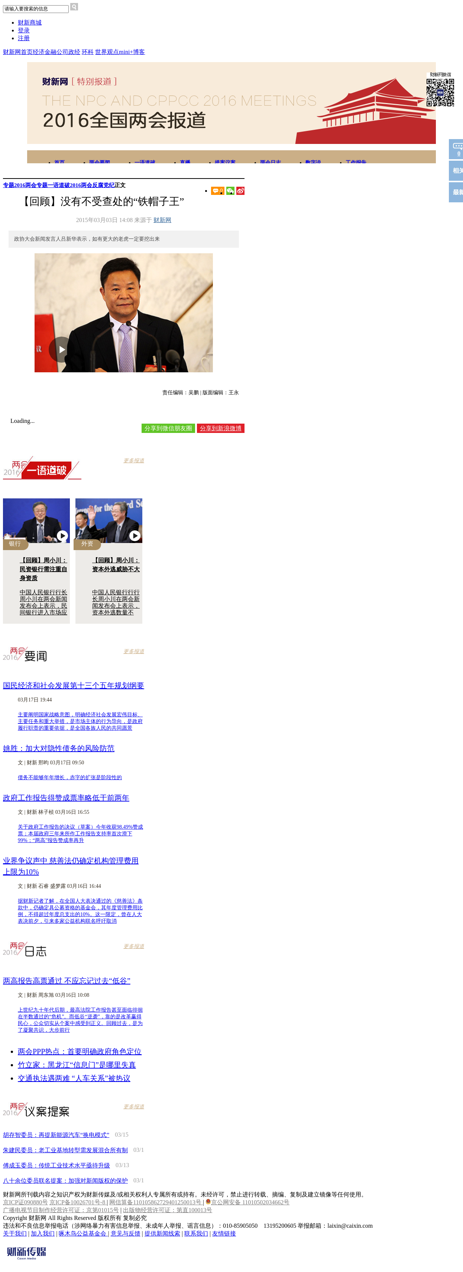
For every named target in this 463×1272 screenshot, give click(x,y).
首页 (59, 163)
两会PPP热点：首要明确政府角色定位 (80, 1051)
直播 (185, 163)
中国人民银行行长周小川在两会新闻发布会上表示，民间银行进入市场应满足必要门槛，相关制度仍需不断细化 (43, 612)
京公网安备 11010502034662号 (247, 1202)
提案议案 (225, 163)
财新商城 (30, 22)
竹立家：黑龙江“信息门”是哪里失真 (77, 1065)
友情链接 (224, 1233)
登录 (24, 30)
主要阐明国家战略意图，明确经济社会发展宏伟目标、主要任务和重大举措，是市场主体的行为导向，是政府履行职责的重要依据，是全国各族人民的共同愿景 (80, 721)
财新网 (162, 220)
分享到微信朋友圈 (168, 428)
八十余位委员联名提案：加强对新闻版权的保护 (65, 1181)
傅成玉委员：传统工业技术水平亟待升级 (56, 1165)
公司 (62, 52)
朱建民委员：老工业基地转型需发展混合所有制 (65, 1150)
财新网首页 (18, 52)
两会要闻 (99, 163)
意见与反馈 (125, 1233)
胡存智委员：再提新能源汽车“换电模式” (56, 1135)
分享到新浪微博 (221, 428)
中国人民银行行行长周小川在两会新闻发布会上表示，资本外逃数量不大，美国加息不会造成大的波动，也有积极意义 (116, 612)
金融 (50, 52)
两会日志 (270, 163)
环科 (88, 52)
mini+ (126, 52)
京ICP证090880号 (25, 1202)
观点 (113, 52)
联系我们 (196, 1233)
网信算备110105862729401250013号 (156, 1202)
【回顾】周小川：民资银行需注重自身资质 (43, 569)
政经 (74, 52)
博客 (139, 52)
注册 (24, 38)
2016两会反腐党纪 (92, 185)
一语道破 (145, 163)
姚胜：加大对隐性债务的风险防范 (58, 748)
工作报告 (356, 163)
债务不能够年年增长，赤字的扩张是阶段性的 (70, 777)
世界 (101, 52)
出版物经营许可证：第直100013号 (167, 1210)
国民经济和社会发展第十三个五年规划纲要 (73, 685)
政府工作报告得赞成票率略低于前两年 (66, 798)
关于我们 (15, 1233)
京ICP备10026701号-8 (78, 1202)
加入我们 (43, 1233)
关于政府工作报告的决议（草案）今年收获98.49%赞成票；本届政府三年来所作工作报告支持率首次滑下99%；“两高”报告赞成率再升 (80, 833)
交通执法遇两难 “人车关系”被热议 (74, 1078)
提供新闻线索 (162, 1233)
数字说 (313, 163)
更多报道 (133, 460)
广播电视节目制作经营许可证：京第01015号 (61, 1210)
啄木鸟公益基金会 (83, 1233)
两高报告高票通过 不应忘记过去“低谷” (66, 981)
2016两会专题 (31, 185)
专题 (8, 185)
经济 (39, 52)
